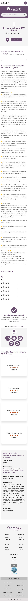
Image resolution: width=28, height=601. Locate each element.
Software (21, 534)
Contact (21, 544)
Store (14, 559)
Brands (7, 531)
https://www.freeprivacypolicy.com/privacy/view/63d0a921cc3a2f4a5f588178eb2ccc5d (13, 465)
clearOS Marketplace (16, 51)
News (7, 529)
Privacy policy (18, 597)
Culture (21, 531)
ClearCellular (20, 580)
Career (21, 541)
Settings (5, 53)
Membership (14, 549)
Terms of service (11, 599)
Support (14, 554)
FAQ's (7, 544)
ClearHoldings (7, 590)
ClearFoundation (7, 576)
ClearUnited (7, 580)
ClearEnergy (20, 583)
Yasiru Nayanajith (19, 321)
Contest (21, 539)
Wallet (7, 541)
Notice (19, 599)
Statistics (7, 534)
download (16, 39)
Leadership (21, 529)
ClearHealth (7, 583)
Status (7, 539)
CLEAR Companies (14, 573)
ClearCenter (20, 576)
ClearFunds (20, 587)
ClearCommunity (7, 587)
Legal (14, 551)
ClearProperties (20, 590)
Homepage (4, 51)
